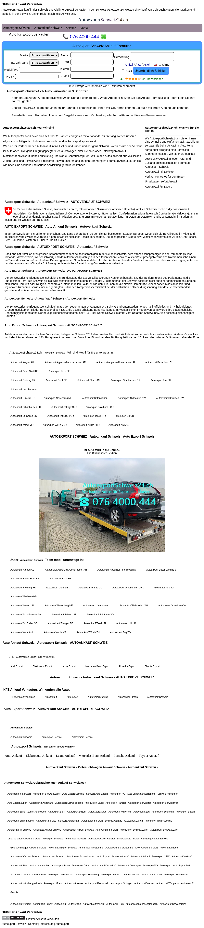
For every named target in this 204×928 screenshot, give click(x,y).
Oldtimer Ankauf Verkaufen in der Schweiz (80, 9)
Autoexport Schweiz (14, 923)
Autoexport (62, 923)
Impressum (46, 923)
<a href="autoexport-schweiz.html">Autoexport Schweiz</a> (102, 462)
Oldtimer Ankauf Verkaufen (22, 4)
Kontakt (32, 923)
